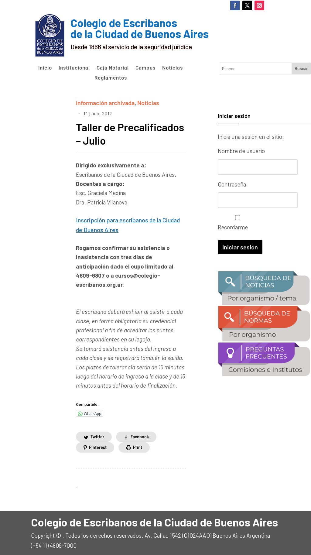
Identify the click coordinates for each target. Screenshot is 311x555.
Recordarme (236, 222)
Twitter (97, 435)
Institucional (74, 67)
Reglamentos (110, 78)
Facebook (140, 435)
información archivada (104, 102)
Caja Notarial (113, 67)
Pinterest (98, 445)
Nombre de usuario (241, 150)
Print (137, 445)
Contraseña (232, 183)
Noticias (172, 67)
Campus (145, 67)
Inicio (45, 67)
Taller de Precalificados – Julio (127, 133)
